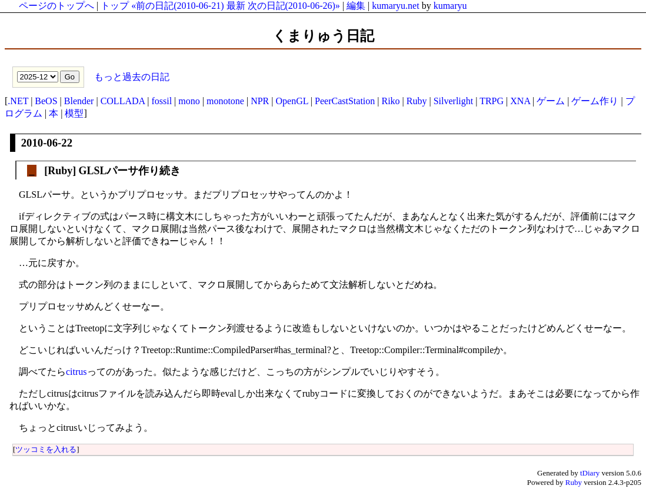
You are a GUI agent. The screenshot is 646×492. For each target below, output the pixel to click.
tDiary (590, 472)
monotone (225, 101)
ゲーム (551, 101)
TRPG (491, 101)
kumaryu (450, 6)
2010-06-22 (46, 143)
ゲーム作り (594, 101)
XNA (520, 101)
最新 (236, 6)
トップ (115, 6)
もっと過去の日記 (130, 76)
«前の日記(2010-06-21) (177, 6)
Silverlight (454, 101)
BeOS (46, 101)
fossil (161, 101)
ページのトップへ (56, 6)
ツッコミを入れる (45, 449)
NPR (260, 101)
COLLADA (123, 101)
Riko (390, 101)
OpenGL (291, 101)
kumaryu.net (395, 6)
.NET (18, 101)
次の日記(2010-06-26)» (294, 6)
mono (188, 101)
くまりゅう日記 (323, 36)
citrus (76, 372)
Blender (79, 101)
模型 (74, 113)
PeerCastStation (345, 101)
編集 (356, 6)
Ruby (417, 101)
